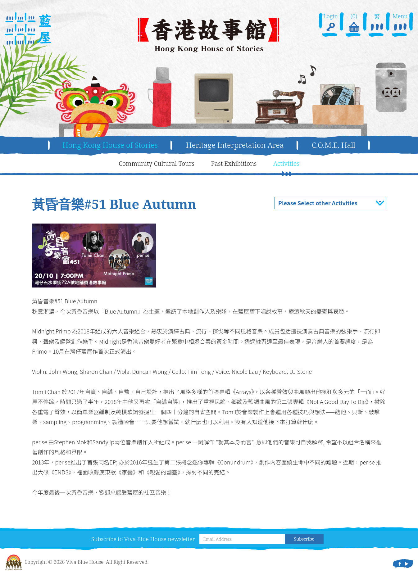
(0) (353, 23)
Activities (286, 163)
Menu (400, 23)
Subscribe (304, 539)
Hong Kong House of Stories (110, 145)
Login (330, 23)
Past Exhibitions (234, 163)
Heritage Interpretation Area (235, 145)
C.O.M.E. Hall (333, 145)
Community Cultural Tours (156, 163)
